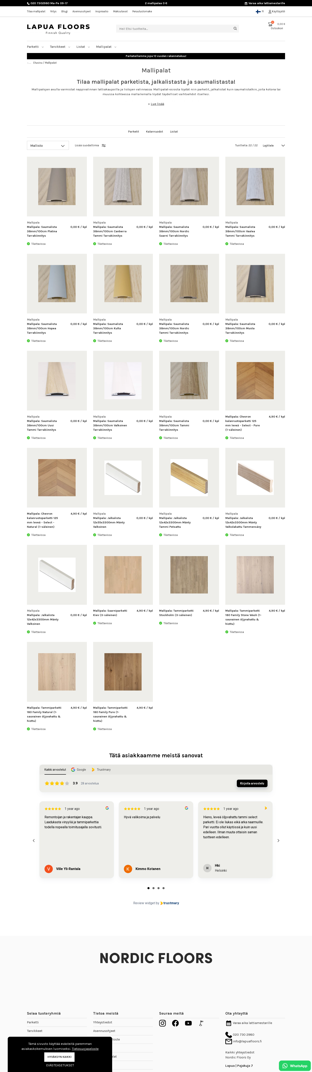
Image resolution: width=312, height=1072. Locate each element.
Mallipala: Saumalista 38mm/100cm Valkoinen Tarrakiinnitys (110, 425)
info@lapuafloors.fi (243, 1041)
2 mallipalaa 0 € (156, 3)
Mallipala (33, 222)
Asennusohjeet (81, 11)
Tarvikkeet (60, 47)
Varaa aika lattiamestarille (264, 3)
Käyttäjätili (277, 11)
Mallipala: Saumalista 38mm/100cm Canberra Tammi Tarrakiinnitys (110, 231)
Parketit (134, 131)
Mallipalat (106, 47)
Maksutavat (120, 11)
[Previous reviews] (34, 840)
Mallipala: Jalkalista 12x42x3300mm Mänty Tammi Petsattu (175, 522)
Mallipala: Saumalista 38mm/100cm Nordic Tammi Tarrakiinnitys (174, 328)
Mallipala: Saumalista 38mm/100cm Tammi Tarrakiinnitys (174, 425)
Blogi (64, 11)
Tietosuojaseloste (85, 1049)
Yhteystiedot (102, 1022)
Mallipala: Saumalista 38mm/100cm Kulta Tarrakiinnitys (108, 328)
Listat (83, 47)
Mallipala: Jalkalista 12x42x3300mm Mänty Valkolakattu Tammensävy (243, 522)
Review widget (144, 903)
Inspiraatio (101, 11)
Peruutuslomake (142, 11)
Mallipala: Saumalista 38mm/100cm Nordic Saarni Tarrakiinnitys (174, 231)
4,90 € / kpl (277, 416)
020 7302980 (38, 3)
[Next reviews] (278, 840)
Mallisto (36, 146)
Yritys (53, 11)
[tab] (148, 888)
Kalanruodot (155, 131)
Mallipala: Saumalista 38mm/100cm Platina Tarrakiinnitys (42, 231)
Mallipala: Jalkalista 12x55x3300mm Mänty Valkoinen (109, 522)
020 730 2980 (239, 1035)
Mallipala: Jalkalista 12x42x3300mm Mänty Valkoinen (42, 619)
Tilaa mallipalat (36, 11)
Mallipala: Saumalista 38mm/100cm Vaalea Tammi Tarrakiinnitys (240, 231)
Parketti (35, 47)
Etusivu (38, 62)
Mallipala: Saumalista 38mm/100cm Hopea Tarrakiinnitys (42, 328)
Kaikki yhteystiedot (239, 1052)
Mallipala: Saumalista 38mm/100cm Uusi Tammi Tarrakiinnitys (42, 425)
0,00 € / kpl (78, 227)
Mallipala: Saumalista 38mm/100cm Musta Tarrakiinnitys (240, 328)
